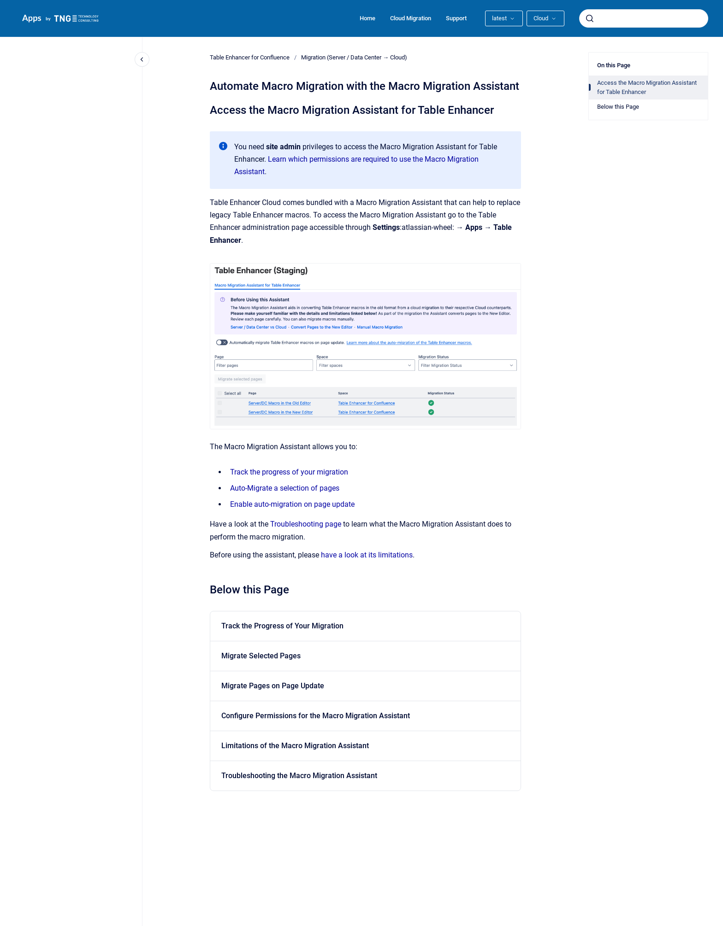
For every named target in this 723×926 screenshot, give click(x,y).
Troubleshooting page (305, 524)
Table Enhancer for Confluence (250, 57)
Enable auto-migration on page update (292, 504)
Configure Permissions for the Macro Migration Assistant (315, 715)
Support (456, 18)
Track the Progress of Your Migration (282, 625)
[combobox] (644, 18)
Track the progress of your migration (289, 472)
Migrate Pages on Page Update (272, 685)
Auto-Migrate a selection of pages (284, 488)
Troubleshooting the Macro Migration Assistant (299, 775)
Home (367, 18)
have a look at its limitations (367, 555)
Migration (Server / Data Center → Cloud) (354, 57)
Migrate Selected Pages (261, 655)
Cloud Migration (410, 18)
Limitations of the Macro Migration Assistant (295, 745)
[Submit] (589, 18)
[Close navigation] (142, 59)
